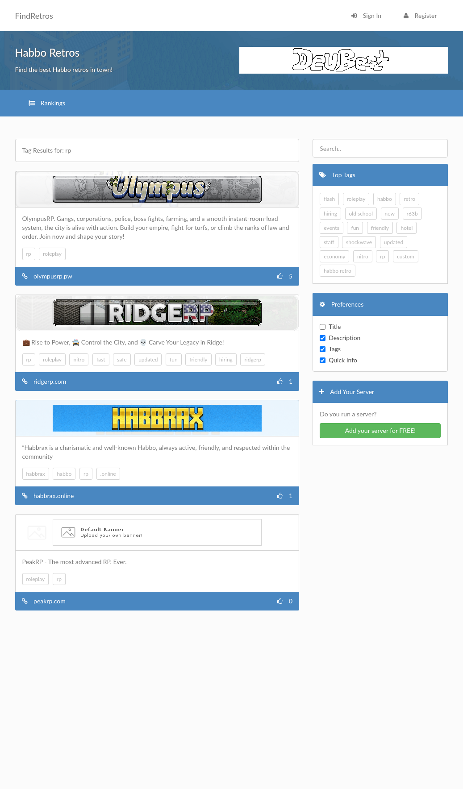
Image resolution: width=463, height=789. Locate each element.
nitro (78, 359)
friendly (198, 359)
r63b (412, 213)
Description (340, 337)
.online (108, 473)
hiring (226, 359)
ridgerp (252, 359)
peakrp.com (49, 601)
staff (329, 242)
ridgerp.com (49, 381)
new (390, 213)
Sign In (366, 15)
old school (361, 213)
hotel (406, 227)
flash (329, 198)
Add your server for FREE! (380, 430)
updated (148, 359)
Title (330, 326)
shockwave (359, 242)
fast (100, 359)
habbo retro (337, 270)
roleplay (52, 253)
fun (174, 359)
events (331, 227)
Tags (330, 349)
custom (405, 256)
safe (121, 359)
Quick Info (338, 360)
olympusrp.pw (52, 276)
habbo (64, 473)
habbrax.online (53, 495)
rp (28, 253)
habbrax (35, 473)
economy (334, 256)
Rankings (47, 103)
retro (409, 198)
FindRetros (34, 16)
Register (420, 15)
